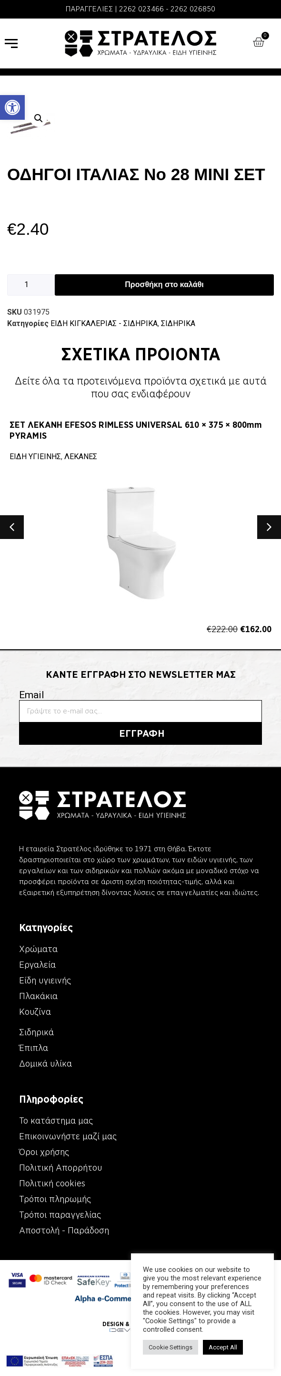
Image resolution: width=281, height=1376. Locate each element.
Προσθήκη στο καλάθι (164, 284)
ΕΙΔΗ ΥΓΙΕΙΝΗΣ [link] (35, 456)
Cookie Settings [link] (170, 1347)
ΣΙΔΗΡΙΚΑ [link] (178, 323)
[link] (12, 107)
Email (31, 695)
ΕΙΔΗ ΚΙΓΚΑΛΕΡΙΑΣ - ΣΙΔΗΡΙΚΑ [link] (104, 323)
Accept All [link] (223, 1347)
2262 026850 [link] (193, 9)
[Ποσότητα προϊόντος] (31, 285)
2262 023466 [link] (141, 9)
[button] (38, 118)
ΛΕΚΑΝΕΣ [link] (80, 456)
